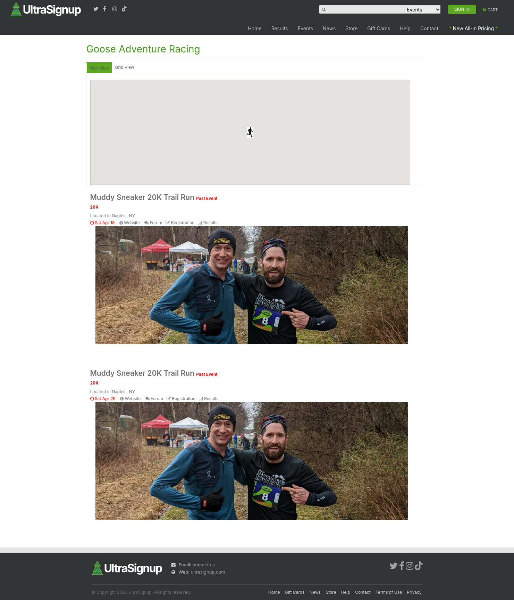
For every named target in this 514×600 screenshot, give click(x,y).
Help (405, 28)
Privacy (414, 592)
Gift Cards (378, 28)
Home (254, 28)
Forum (156, 222)
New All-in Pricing (473, 28)
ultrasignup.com (208, 572)
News (329, 28)
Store (351, 28)
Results (279, 28)
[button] (250, 132)
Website (132, 222)
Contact (429, 28)
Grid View (124, 67)
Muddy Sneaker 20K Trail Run (154, 197)
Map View (99, 68)
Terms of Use (389, 592)
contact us (204, 564)
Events (305, 28)
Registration (182, 222)
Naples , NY (123, 215)
